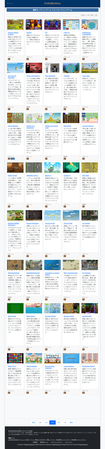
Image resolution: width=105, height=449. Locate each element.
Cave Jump (86, 76)
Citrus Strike (68, 223)
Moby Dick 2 (30, 316)
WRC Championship (71, 273)
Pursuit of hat (50, 223)
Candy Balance (69, 366)
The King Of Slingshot (12, 77)
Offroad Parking (13, 273)
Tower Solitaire (31, 366)
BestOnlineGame (29, 444)
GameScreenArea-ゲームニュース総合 (18, 440)
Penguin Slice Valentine (50, 367)
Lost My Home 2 (88, 126)
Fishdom (67, 76)
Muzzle (28, 33)
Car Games (86, 223)
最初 (33, 422)
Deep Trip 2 (12, 366)
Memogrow (12, 316)
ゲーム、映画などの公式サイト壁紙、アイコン (42, 440)
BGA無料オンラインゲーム (63, 440)
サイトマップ (68, 442)
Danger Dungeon (32, 223)
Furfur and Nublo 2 (33, 76)
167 (46, 422)
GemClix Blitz (87, 316)
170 (65, 422)
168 (52, 422)
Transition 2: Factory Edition (52, 274)
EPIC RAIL (85, 175)
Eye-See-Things (50, 316)
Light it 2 (67, 33)
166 (40, 422)
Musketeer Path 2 (88, 366)
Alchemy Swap (69, 316)
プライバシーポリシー (57, 442)
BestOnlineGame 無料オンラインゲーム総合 (20, 431)
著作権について (44, 442)
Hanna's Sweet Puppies (13, 33)
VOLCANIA (67, 126)
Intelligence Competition (86, 33)
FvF (46, 33)
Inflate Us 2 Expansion (30, 127)
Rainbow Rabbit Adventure (13, 224)
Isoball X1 (67, 175)
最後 (71, 422)
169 (58, 422)
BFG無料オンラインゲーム (79, 440)
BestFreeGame (57, 444)
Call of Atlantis (13, 126)
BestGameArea (83, 444)
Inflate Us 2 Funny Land (51, 127)
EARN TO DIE (12, 175)
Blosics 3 (48, 175)
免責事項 (35, 442)
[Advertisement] (52, 407)
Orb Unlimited (50, 76)
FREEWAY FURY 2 (32, 175)
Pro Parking (86, 273)
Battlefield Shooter (33, 273)
